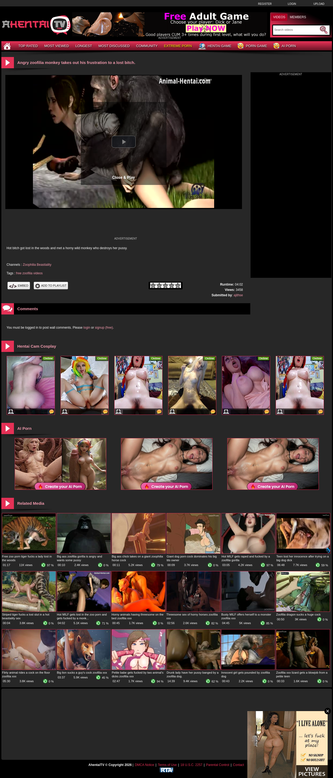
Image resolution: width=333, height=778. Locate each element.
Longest (83, 46)
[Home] (7, 46)
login (87, 327)
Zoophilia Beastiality (37, 265)
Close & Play (123, 177)
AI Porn (285, 46)
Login (292, 3)
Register (265, 3)
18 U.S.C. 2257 (191, 765)
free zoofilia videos (29, 273)
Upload (318, 3)
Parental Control (217, 765)
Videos (279, 17)
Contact (238, 765)
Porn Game (252, 46)
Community (147, 46)
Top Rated (28, 46)
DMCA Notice (144, 765)
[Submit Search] (323, 30)
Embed (18, 285)
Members (298, 17)
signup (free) (104, 327)
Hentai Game (215, 46)
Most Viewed (56, 46)
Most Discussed (114, 46)
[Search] (296, 30)
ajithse (238, 295)
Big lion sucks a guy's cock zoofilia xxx (82, 672)
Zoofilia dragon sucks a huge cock (298, 614)
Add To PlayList (51, 285)
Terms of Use (167, 765)
